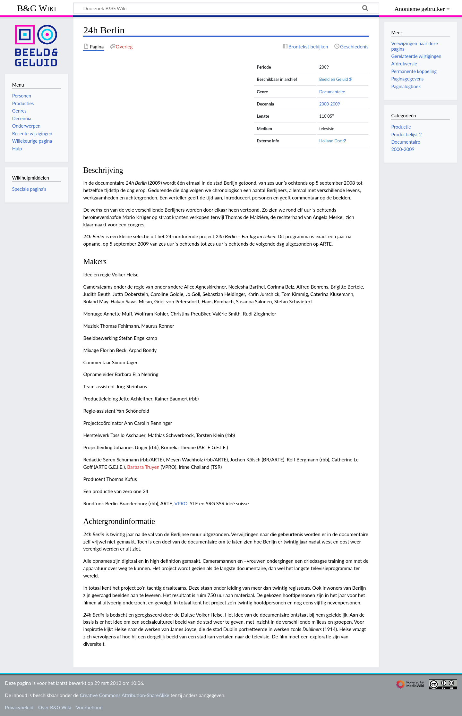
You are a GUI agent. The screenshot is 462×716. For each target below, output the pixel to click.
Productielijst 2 (406, 134)
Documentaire (332, 91)
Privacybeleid (19, 707)
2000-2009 (329, 103)
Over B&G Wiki (54, 707)
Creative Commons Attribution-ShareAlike (124, 695)
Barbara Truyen (143, 467)
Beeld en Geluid (333, 79)
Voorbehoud (89, 707)
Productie (401, 127)
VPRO (181, 503)
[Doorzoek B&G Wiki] (226, 8)
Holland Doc (330, 140)
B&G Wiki (36, 8)
